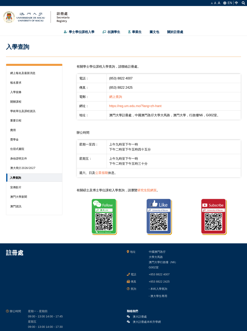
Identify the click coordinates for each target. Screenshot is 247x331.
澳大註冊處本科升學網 (144, 321)
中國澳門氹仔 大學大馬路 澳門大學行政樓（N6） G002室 (163, 259)
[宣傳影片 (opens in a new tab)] (34, 187)
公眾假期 (101, 173)
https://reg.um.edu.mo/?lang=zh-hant (135, 106)
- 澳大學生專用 (158, 296)
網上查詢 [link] (115, 96)
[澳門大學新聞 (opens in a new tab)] (34, 197)
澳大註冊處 (137, 316)
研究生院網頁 (147, 190)
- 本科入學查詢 (158, 288)
